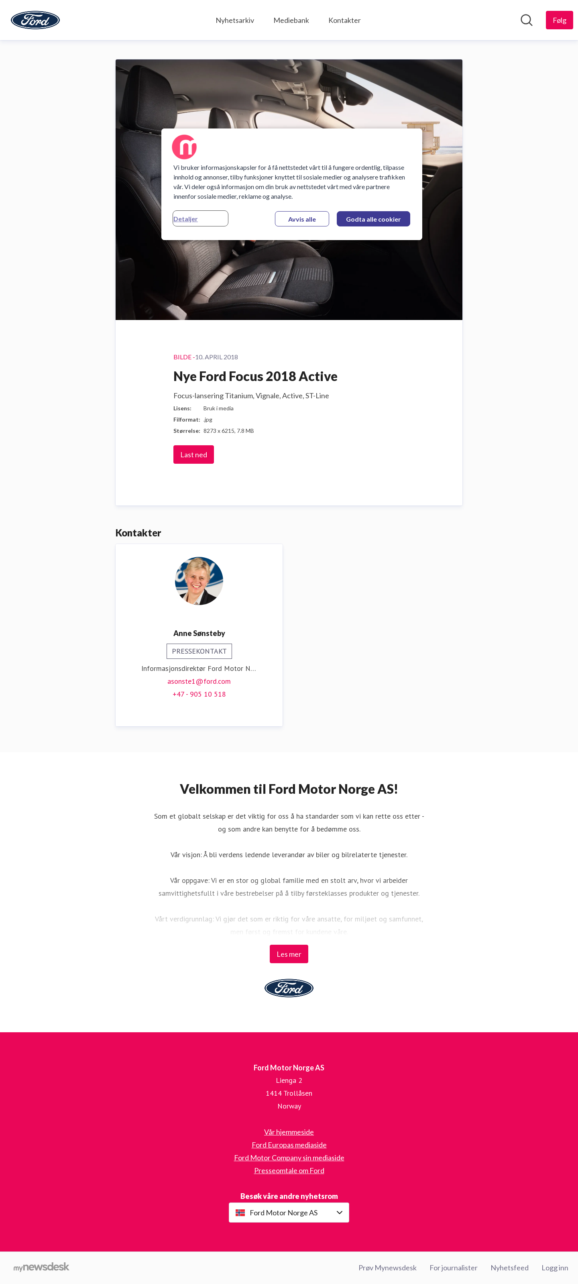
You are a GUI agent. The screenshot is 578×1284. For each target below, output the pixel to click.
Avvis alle (302, 219)
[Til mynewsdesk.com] (41, 1268)
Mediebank (291, 20)
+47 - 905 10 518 (199, 694)
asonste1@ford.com (199, 681)
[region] (291, 184)
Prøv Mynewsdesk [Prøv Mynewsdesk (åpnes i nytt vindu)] (387, 1267)
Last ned (193, 454)
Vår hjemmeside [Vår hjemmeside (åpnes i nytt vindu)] (289, 1131)
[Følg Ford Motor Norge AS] (559, 20)
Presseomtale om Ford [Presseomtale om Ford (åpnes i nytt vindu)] (289, 1170)
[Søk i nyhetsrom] (526, 20)
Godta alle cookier (373, 219)
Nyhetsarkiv (235, 20)
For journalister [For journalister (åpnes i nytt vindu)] (453, 1267)
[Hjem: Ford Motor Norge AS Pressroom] (35, 20)
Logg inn (554, 1267)
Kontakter (344, 20)
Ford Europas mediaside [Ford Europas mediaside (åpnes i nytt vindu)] (289, 1144)
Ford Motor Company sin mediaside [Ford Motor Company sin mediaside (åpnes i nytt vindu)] (289, 1157)
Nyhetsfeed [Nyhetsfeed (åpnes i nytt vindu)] (509, 1267)
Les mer (289, 954)
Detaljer (185, 218)
